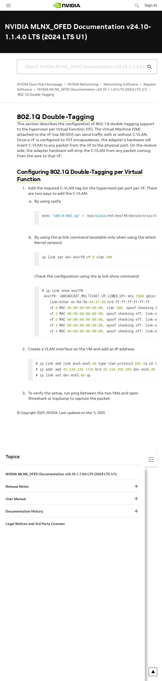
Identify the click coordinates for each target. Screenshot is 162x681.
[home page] (67, 5)
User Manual (16, 494)
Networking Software (121, 84)
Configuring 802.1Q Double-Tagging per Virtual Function (79, 175)
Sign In (151, 5)
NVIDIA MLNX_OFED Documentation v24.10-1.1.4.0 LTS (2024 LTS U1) (92, 89)
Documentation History (24, 506)
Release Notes (17, 481)
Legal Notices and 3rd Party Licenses (35, 519)
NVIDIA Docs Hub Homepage (39, 84)
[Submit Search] (147, 67)
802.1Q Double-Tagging (36, 94)
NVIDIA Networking (83, 84)
